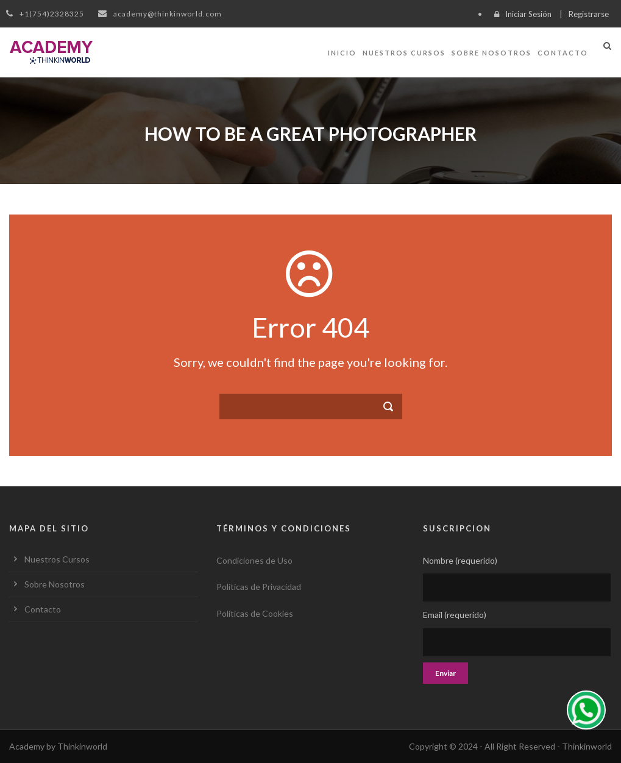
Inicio (342, 53)
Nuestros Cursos (404, 53)
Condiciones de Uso (254, 560)
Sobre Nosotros (491, 53)
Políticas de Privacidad (258, 586)
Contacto (563, 53)
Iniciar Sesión (528, 14)
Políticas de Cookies (254, 613)
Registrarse (589, 14)
